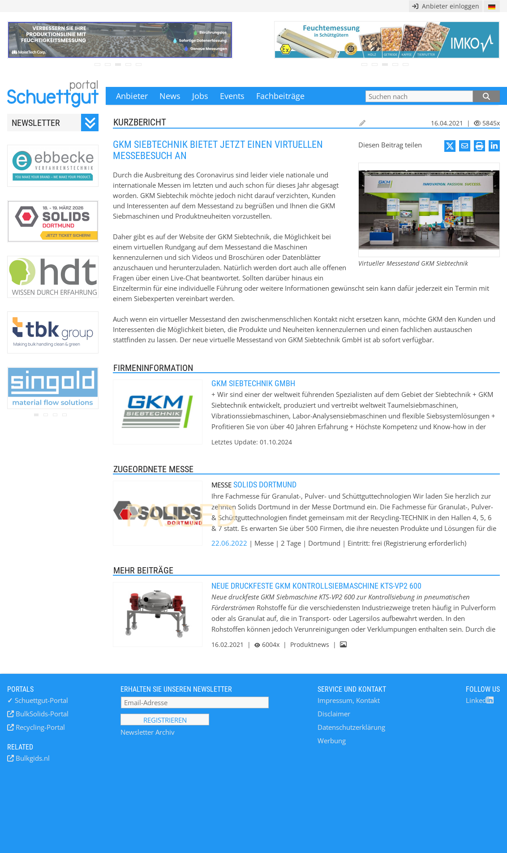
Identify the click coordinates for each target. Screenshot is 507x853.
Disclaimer (334, 713)
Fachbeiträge (280, 95)
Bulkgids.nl (32, 758)
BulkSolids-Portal (41, 713)
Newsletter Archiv (147, 732)
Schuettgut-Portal (37, 700)
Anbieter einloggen (445, 6)
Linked (480, 700)
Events (232, 95)
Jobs (200, 95)
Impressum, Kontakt (349, 700)
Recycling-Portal (39, 727)
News (169, 95)
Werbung (332, 740)
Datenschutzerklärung (351, 727)
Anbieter (132, 95)
